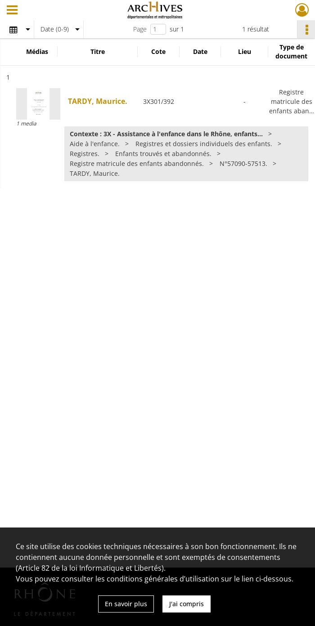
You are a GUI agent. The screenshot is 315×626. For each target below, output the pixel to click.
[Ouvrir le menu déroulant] (12, 10)
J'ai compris (186, 603)
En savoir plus (126, 603)
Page (140, 29)
